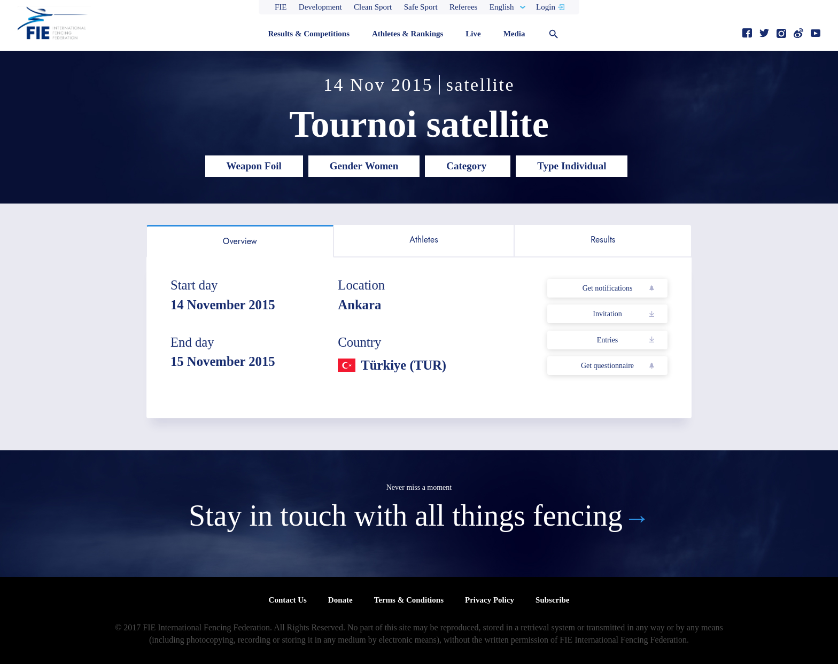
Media (514, 33)
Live (472, 33)
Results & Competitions (309, 33)
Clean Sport (373, 7)
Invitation (607, 314)
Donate (340, 600)
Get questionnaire (607, 366)
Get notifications (608, 288)
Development (320, 7)
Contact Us (288, 600)
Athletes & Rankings (407, 33)
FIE (281, 7)
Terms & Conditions (409, 600)
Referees (463, 7)
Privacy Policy (489, 600)
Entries (607, 340)
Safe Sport (421, 7)
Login (545, 7)
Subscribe (552, 600)
